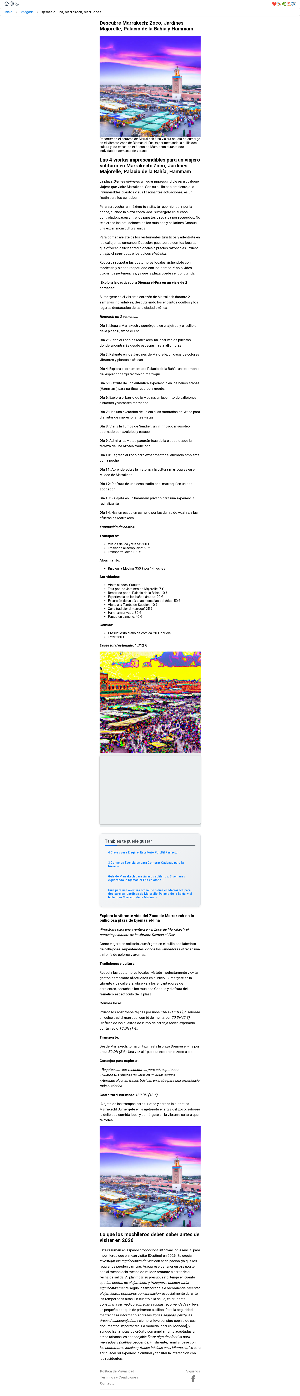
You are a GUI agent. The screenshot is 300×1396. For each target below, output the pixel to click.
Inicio (8, 12)
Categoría (27, 12)
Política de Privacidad (117, 1371)
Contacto (107, 1383)
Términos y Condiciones (119, 1377)
